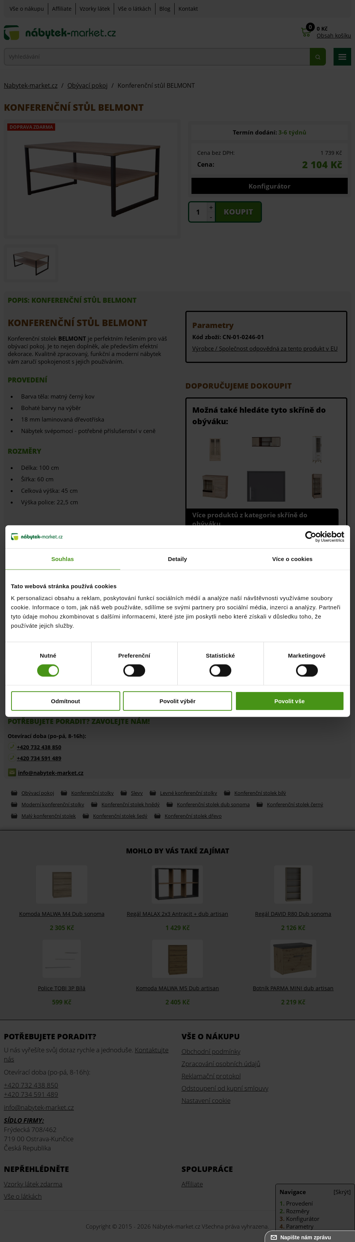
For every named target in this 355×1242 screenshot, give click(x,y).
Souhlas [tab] (62, 558)
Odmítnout (65, 701)
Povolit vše (289, 701)
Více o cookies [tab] (292, 558)
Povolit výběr (177, 701)
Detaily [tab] (177, 558)
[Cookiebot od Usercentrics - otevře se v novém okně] (310, 536)
